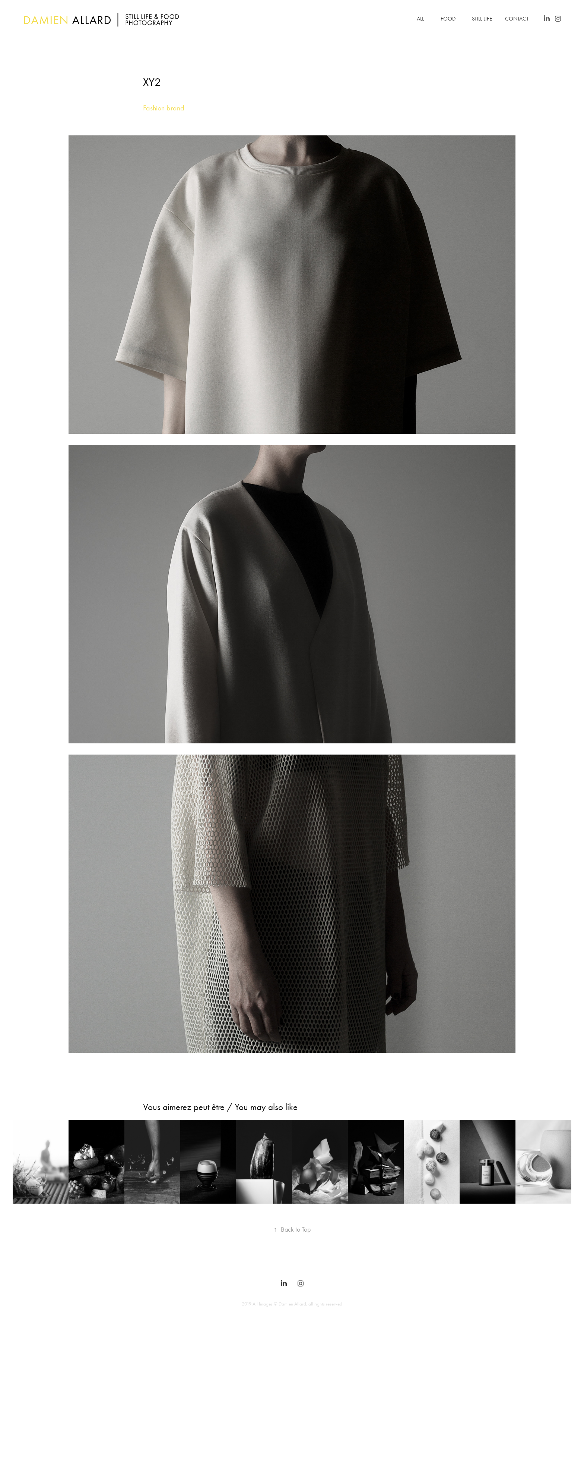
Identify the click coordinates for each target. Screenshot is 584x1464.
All (420, 18)
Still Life (482, 18)
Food (448, 18)
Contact (517, 18)
